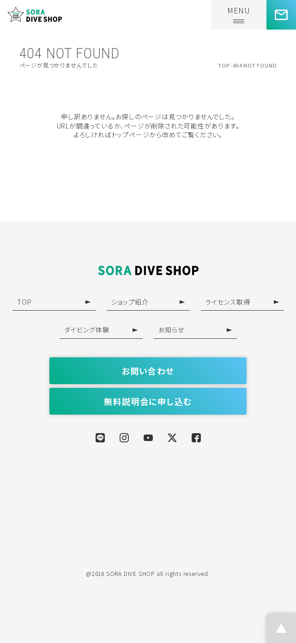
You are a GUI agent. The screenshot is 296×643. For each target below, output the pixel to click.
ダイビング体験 (101, 329)
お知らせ (195, 329)
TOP (54, 301)
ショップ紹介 (148, 301)
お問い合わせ (148, 371)
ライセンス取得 (242, 301)
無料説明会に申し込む (148, 401)
